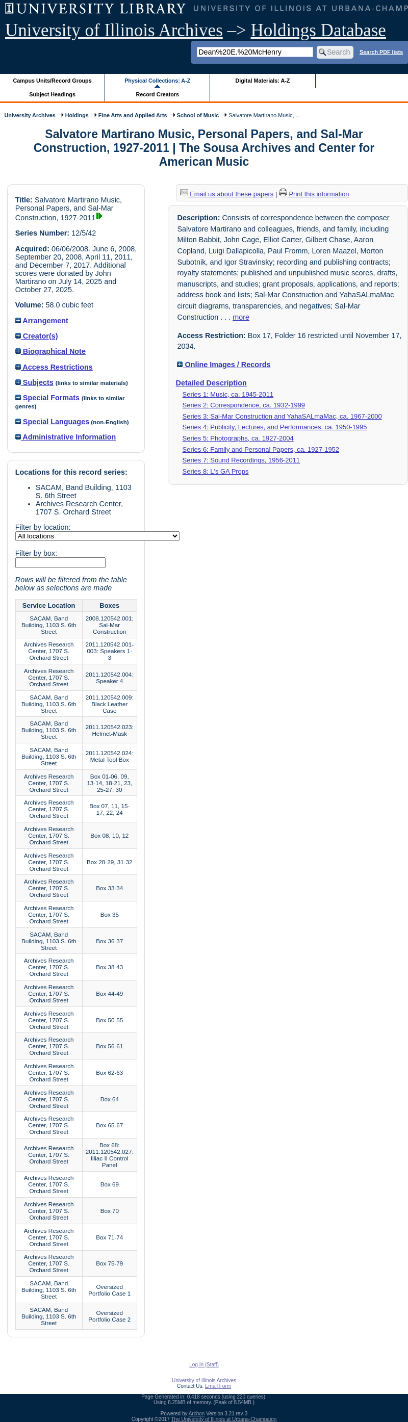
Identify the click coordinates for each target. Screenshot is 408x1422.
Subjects (34, 382)
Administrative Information (65, 437)
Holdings (77, 115)
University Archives (29, 115)
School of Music (198, 115)
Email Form (218, 1386)
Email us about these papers (227, 194)
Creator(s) (36, 336)
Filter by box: (36, 553)
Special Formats (47, 398)
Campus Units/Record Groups (52, 80)
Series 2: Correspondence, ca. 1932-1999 (244, 405)
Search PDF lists (381, 51)
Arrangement (41, 321)
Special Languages (52, 422)
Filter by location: (43, 527)
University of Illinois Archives (114, 30)
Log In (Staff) (204, 1364)
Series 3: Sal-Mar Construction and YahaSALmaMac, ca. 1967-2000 (282, 416)
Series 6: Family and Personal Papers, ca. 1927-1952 (261, 449)
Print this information (314, 194)
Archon (197, 1413)
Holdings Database (318, 30)
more (241, 317)
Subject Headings (52, 94)
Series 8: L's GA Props (216, 471)
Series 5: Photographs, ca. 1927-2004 (238, 438)
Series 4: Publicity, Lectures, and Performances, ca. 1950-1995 (275, 427)
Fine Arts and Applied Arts (132, 115)
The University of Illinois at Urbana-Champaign (224, 1419)
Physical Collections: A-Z (157, 80)
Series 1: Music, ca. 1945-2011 (228, 394)
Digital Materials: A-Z (262, 80)
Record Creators (157, 94)
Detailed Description (211, 383)
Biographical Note (50, 351)
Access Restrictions (54, 367)
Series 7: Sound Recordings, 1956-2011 (241, 460)
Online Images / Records (223, 364)
